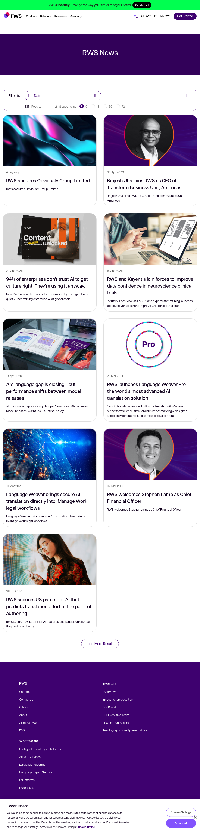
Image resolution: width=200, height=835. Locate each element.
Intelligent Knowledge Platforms (40, 749)
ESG (22, 730)
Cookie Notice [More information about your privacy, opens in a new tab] (86, 827)
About (23, 715)
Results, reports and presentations (125, 730)
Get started (142, 5)
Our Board (109, 707)
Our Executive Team (116, 715)
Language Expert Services (36, 772)
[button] (12, 15)
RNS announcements (116, 722)
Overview (109, 692)
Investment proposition (118, 699)
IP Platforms (27, 780)
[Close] (195, 817)
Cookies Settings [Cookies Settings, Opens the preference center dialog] (181, 812)
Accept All (181, 823)
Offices (23, 707)
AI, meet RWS (28, 722)
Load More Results (100, 643)
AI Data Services (30, 757)
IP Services (26, 787)
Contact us (26, 699)
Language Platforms (32, 764)
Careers (24, 692)
